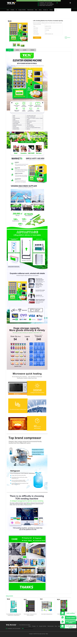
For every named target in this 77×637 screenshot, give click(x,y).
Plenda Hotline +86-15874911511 (45, 5)
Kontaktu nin (45, 9)
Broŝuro (68, 37)
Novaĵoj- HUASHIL (22, 9)
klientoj (40, 9)
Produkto (12, 9)
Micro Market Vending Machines (46, 614)
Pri (16, 9)
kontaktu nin (37, 37)
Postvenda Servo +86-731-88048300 (46, 4)
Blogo (46, 633)
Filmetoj (51, 9)
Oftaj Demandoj (30, 9)
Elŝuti (36, 9)
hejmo (8, 9)
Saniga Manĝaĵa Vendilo (66, 14)
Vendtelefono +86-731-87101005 (45, 2)
